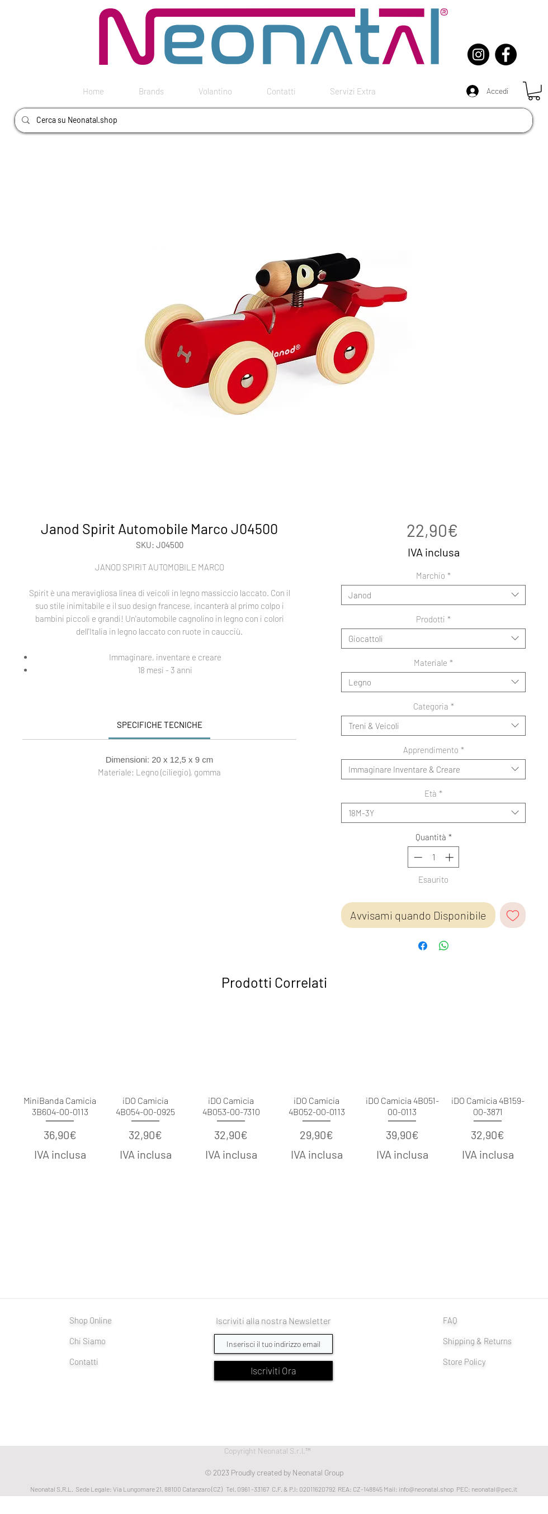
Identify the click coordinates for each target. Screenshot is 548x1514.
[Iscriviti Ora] (273, 1370)
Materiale (433, 663)
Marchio (433, 575)
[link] (159, 725)
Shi (449, 1341)
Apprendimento (433, 750)
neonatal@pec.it (494, 1489)
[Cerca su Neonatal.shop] (272, 120)
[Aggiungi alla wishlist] (513, 915)
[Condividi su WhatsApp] (444, 946)
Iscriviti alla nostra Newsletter (273, 1320)
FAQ (450, 1320)
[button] (534, 91)
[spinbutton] (433, 857)
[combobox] (433, 595)
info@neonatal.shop (426, 1489)
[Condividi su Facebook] (422, 946)
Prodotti (433, 619)
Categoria (433, 706)
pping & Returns (483, 1341)
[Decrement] (416, 857)
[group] (274, 1106)
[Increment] (450, 857)
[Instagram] (478, 54)
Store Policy (464, 1361)
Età (433, 793)
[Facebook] (506, 54)
